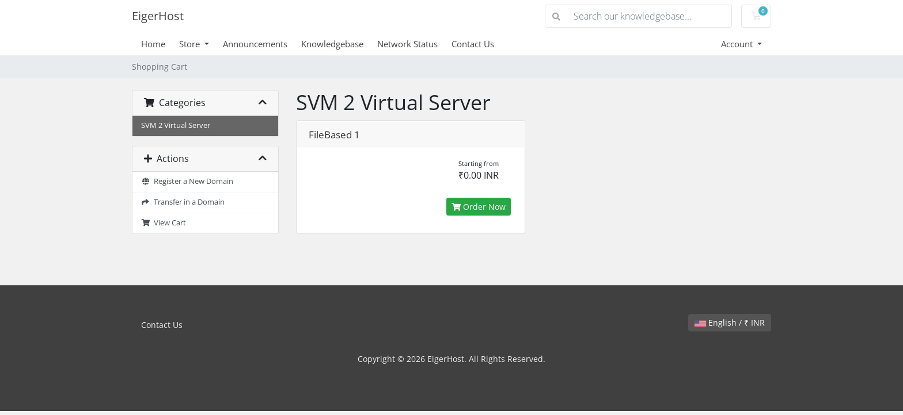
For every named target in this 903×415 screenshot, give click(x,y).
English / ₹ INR (730, 322)
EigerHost (158, 16)
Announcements (255, 44)
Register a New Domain (187, 181)
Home (153, 44)
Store (190, 44)
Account (738, 44)
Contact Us (472, 44)
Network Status (407, 44)
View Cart (163, 223)
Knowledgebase (332, 44)
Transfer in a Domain (183, 202)
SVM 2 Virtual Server (175, 125)
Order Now (478, 206)
